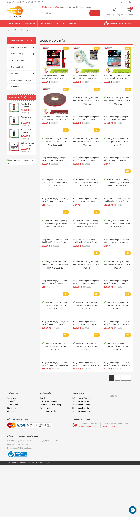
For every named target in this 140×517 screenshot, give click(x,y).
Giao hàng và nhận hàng (50, 405)
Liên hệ (72, 24)
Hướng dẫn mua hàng (49, 401)
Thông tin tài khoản (48, 411)
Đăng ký (119, 15)
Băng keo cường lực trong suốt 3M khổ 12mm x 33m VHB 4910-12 (86, 283)
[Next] (126, 378)
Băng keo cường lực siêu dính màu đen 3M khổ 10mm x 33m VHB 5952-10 (55, 283)
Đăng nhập (110, 15)
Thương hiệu (46, 24)
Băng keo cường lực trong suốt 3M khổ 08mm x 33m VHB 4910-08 (55, 324)
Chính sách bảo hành (81, 405)
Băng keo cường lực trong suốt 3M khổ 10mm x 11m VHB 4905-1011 (86, 160)
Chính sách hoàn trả (81, 408)
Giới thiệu (60, 24)
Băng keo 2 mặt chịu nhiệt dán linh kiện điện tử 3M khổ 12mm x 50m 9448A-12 (117, 201)
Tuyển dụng (45, 408)
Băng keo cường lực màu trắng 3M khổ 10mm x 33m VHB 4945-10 (55, 201)
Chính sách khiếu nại (81, 411)
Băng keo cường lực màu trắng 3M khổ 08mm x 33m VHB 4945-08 (86, 201)
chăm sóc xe (85, 7)
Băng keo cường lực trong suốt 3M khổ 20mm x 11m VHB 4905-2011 (117, 119)
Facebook (113, 396)
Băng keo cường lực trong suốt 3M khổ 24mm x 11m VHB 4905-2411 (86, 119)
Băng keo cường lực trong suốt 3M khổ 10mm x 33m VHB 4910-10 (117, 283)
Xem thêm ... (16, 87)
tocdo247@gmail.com (22, 448)
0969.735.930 (85, 427)
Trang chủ (15, 24)
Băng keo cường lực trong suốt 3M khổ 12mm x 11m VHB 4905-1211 (55, 160)
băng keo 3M (65, 7)
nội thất (76, 7)
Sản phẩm (30, 24)
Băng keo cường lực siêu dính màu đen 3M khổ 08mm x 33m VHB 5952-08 (116, 242)
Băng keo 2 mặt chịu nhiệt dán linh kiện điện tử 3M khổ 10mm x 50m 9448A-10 (55, 242)
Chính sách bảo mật (80, 401)
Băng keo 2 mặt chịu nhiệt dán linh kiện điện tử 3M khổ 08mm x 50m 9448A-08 (86, 242)
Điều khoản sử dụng (81, 398)
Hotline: (120, 23)
